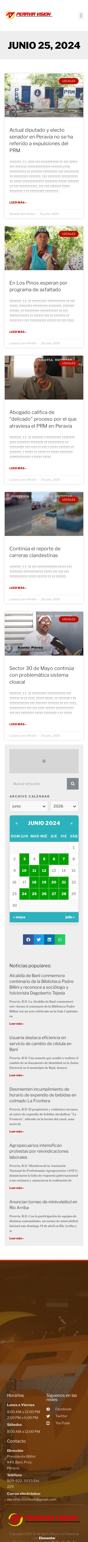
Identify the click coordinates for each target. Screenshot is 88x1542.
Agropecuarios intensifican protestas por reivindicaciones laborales (39, 1151)
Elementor (47, 1538)
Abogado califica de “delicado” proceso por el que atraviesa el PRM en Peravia (43, 419)
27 (54, 894)
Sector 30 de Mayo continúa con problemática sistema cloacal (41, 675)
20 (53, 882)
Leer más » (17, 202)
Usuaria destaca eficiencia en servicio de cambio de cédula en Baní (40, 1043)
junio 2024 (44, 823)
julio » (70, 917)
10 (24, 871)
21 (64, 882)
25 (34, 894)
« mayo (19, 917)
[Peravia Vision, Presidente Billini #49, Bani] (44, 1326)
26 (44, 894)
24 (24, 894)
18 (34, 882)
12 (44, 871)
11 (34, 871)
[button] (81, 16)
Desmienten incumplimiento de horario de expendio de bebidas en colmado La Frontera (42, 1095)
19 (44, 882)
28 (63, 894)
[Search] (73, 784)
